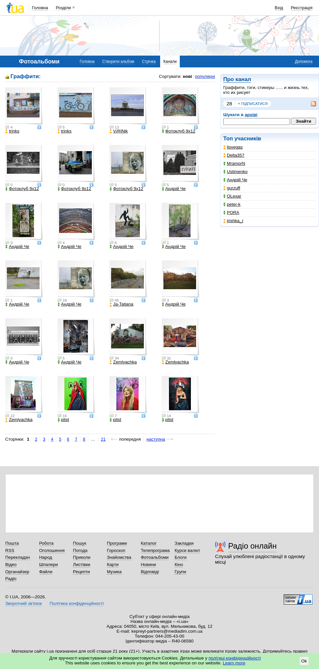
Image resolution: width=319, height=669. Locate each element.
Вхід (279, 7)
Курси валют (187, 550)
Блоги (181, 557)
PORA (231, 212)
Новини (148, 564)
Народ (45, 557)
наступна (155, 439)
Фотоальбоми (155, 557)
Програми (117, 543)
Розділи (63, 7)
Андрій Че (235, 179)
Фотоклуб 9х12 (178, 131)
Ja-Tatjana (121, 304)
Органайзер (17, 571)
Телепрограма (155, 550)
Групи (180, 571)
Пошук (79, 543)
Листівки (81, 564)
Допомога (303, 61)
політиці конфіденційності (235, 658)
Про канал (237, 79)
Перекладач (17, 557)
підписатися (253, 103)
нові (187, 76)
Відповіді (150, 571)
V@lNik (118, 131)
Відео (11, 564)
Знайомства (119, 557)
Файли (46, 571)
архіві (251, 114)
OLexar (232, 196)
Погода (80, 550)
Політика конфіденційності (77, 603)
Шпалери (48, 564)
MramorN (234, 163)
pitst (63, 420)
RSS (9, 550)
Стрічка (149, 61)
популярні (205, 76)
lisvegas (233, 147)
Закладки (184, 543)
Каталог (149, 543)
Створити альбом (118, 61)
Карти (113, 564)
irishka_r (233, 220)
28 (229, 103)
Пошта (12, 543)
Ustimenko (235, 171)
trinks (12, 131)
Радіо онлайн (252, 545)
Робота (46, 543)
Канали (170, 61)
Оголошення (52, 550)
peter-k (232, 204)
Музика (114, 571)
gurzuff (231, 187)
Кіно (179, 564)
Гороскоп (116, 550)
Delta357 (233, 155)
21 (103, 439)
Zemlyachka (123, 362)
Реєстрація (301, 7)
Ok (304, 661)
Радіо (10, 578)
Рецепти (81, 571)
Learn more (234, 662)
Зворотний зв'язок (23, 603)
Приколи (81, 557)
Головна (40, 7)
